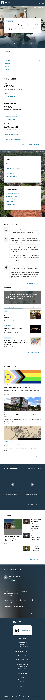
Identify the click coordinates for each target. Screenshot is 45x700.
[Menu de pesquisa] (39, 3)
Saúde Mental (10, 201)
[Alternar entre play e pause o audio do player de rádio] (6, 577)
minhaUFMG (22, 60)
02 (18, 43)
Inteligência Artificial (12, 196)
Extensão (9, 179)
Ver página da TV (35, 559)
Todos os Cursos (21, 662)
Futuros (32, 307)
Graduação (9, 171)
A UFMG (22, 677)
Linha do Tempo (21, 679)
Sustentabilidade (11, 204)
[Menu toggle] (42, 3)
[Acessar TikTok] (36, 468)
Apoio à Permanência (21, 666)
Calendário (22, 66)
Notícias (22, 684)
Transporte (22, 63)
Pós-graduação (11, 173)
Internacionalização (12, 199)
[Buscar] (36, 164)
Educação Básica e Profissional (14, 168)
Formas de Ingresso (22, 57)
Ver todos (9, 207)
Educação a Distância (12, 176)
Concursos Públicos (21, 664)
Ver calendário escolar (34, 283)
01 (14, 43)
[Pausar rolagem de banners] (31, 44)
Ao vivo (11, 574)
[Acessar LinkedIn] (40, 468)
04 (27, 43)
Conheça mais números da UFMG (31, 144)
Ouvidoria (21, 644)
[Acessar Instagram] (34, 468)
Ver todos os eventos (34, 352)
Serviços (22, 69)
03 (23, 43)
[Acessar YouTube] (38, 468)
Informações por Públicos (21, 651)
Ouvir (6, 595)
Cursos (22, 55)
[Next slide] (39, 499)
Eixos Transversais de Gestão (22, 649)
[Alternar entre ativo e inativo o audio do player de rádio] (9, 580)
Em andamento (13, 307)
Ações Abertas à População (21, 659)
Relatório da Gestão (21, 646)
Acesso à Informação (21, 642)
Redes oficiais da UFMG (33, 504)
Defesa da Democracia (12, 193)
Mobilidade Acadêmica (21, 668)
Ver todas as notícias (34, 457)
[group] (13, 484)
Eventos (21, 686)
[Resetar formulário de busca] (38, 164)
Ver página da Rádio (34, 613)
